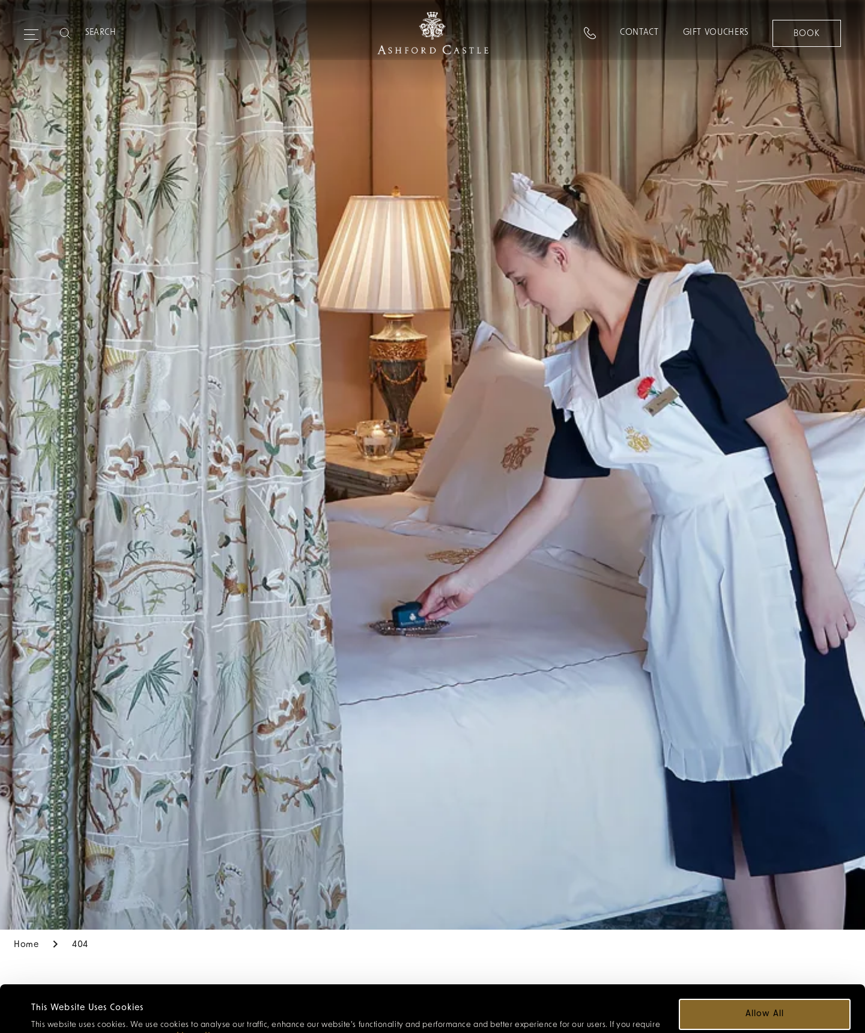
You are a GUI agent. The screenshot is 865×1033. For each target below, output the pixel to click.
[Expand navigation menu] (31, 29)
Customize (765, 1002)
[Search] (132, 33)
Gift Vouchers (715, 32)
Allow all (764, 967)
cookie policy (190, 990)
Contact (638, 32)
